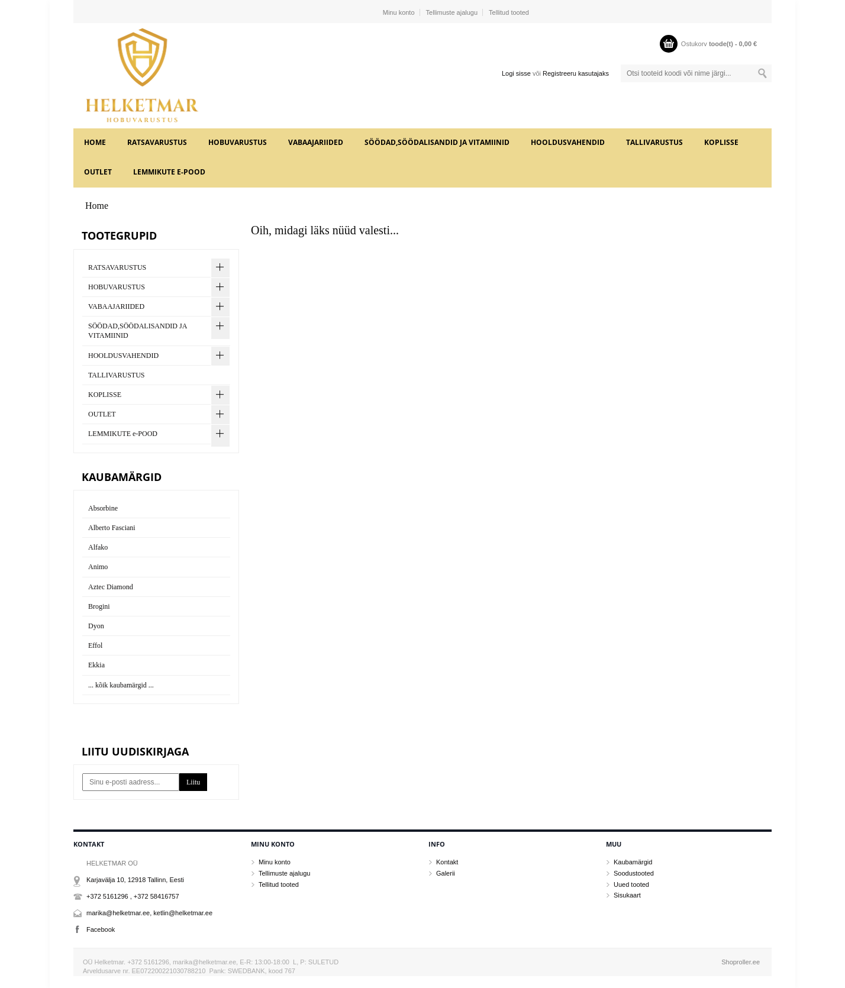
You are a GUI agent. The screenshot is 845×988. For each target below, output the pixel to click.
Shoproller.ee (740, 962)
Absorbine (103, 508)
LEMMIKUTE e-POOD (169, 172)
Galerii (445, 873)
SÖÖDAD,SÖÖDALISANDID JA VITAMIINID (437, 142)
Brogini (99, 606)
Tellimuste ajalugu (452, 12)
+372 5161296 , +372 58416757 (132, 896)
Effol (95, 645)
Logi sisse (516, 73)
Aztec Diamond (110, 587)
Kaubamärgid (633, 862)
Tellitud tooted (509, 12)
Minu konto (399, 12)
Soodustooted (634, 873)
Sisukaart (627, 895)
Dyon (96, 626)
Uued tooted (631, 884)
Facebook (100, 929)
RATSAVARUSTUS (157, 142)
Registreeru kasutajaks (576, 73)
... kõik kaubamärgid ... (121, 685)
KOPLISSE (721, 142)
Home (95, 142)
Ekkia (96, 665)
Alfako (98, 547)
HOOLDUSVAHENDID (568, 142)
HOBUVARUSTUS (237, 142)
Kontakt (447, 862)
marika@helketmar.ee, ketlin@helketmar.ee (149, 912)
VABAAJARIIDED (315, 142)
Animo (98, 567)
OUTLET (98, 172)
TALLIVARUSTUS (654, 142)
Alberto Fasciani (112, 528)
